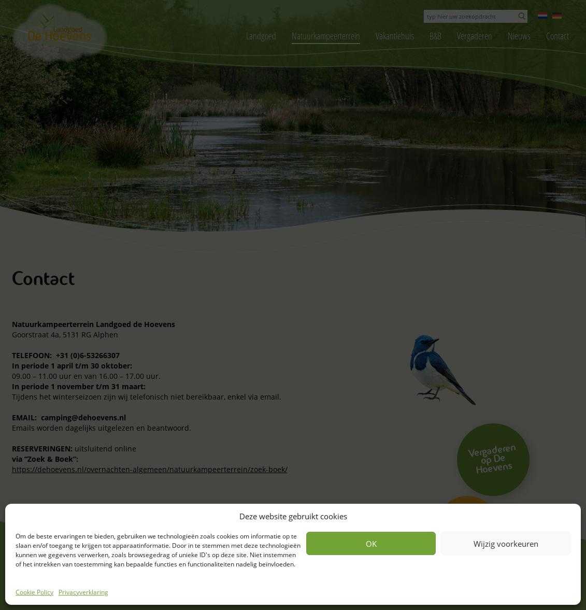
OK (371, 543)
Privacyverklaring (83, 592)
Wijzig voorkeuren (506, 543)
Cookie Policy (34, 592)
